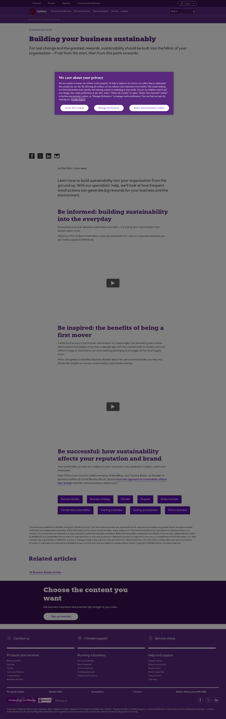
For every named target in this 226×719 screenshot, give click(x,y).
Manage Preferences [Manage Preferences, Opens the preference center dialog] (108, 108)
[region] (114, 93)
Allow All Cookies (74, 108)
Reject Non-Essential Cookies (149, 108)
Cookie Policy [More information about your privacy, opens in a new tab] (78, 99)
